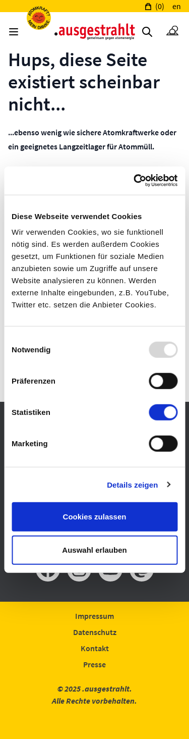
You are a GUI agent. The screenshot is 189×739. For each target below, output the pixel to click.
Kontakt (95, 648)
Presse (94, 664)
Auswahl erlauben (94, 549)
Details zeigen (132, 484)
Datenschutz (94, 632)
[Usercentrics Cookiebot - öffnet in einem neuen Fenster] (134, 180)
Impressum (94, 616)
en (176, 6)
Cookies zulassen (95, 516)
